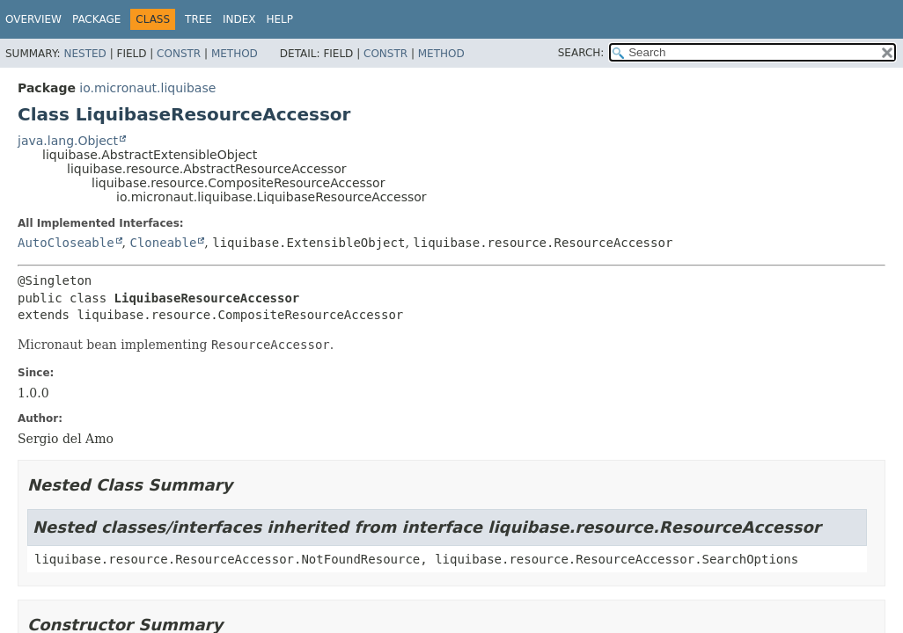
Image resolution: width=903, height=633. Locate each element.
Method (234, 53)
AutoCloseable (66, 243)
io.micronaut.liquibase (147, 88)
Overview (33, 19)
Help (280, 19)
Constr (179, 53)
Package (96, 19)
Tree (198, 19)
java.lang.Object (68, 141)
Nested (84, 53)
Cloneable (162, 243)
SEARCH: (581, 53)
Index (239, 19)
